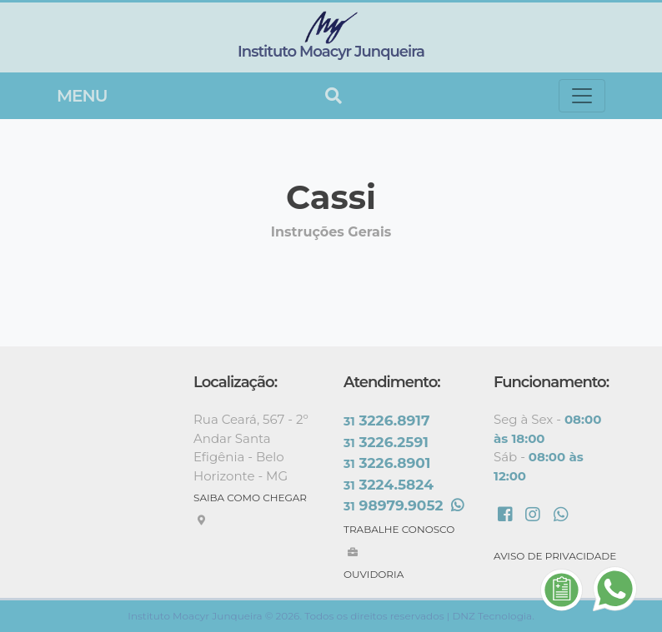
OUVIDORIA (374, 574)
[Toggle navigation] (582, 95)
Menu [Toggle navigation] (82, 96)
